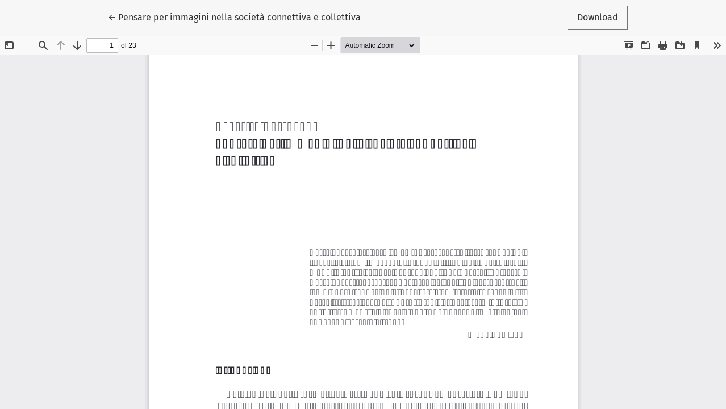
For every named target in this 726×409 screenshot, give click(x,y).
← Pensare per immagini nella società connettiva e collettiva (234, 16)
